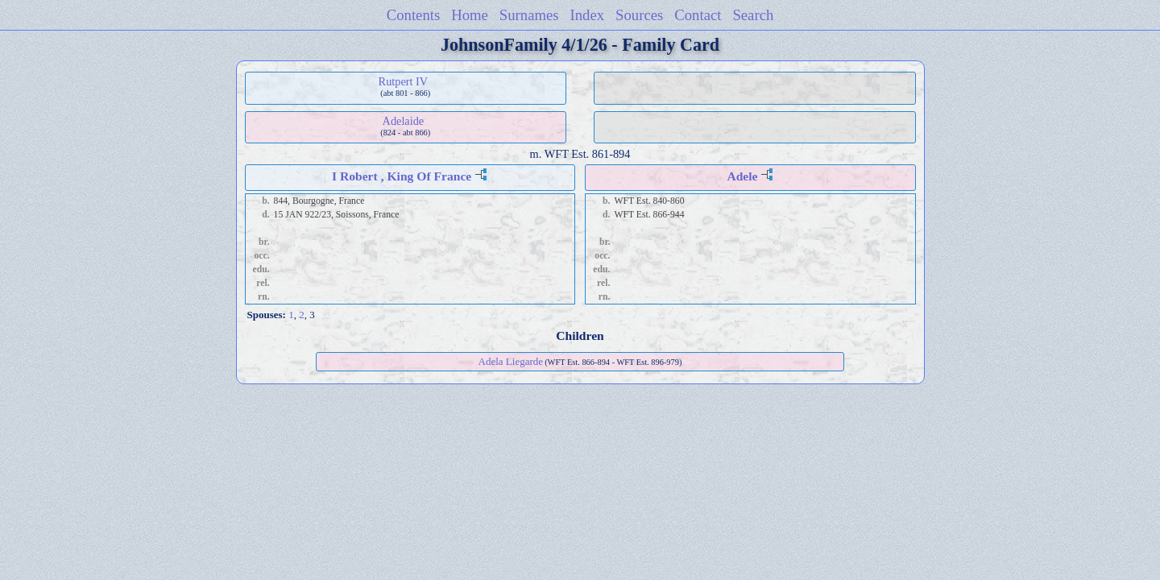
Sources (639, 14)
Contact (697, 14)
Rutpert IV (404, 81)
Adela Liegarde (510, 361)
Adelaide (404, 120)
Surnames (529, 14)
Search (752, 14)
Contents (414, 14)
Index (587, 14)
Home (469, 14)
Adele (742, 176)
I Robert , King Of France (401, 176)
